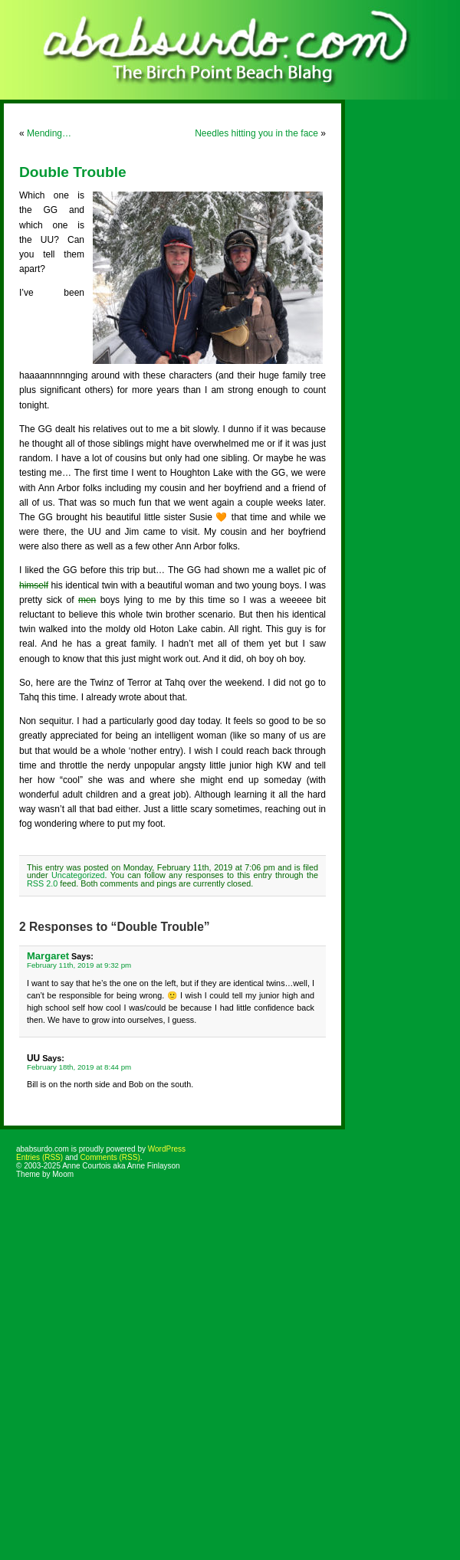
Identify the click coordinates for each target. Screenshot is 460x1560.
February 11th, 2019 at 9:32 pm (79, 965)
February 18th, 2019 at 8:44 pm (79, 1067)
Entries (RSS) (39, 1157)
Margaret (48, 956)
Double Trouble (73, 172)
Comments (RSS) (110, 1157)
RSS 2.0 (42, 883)
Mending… (49, 133)
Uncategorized (78, 875)
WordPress (167, 1149)
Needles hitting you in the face (256, 133)
